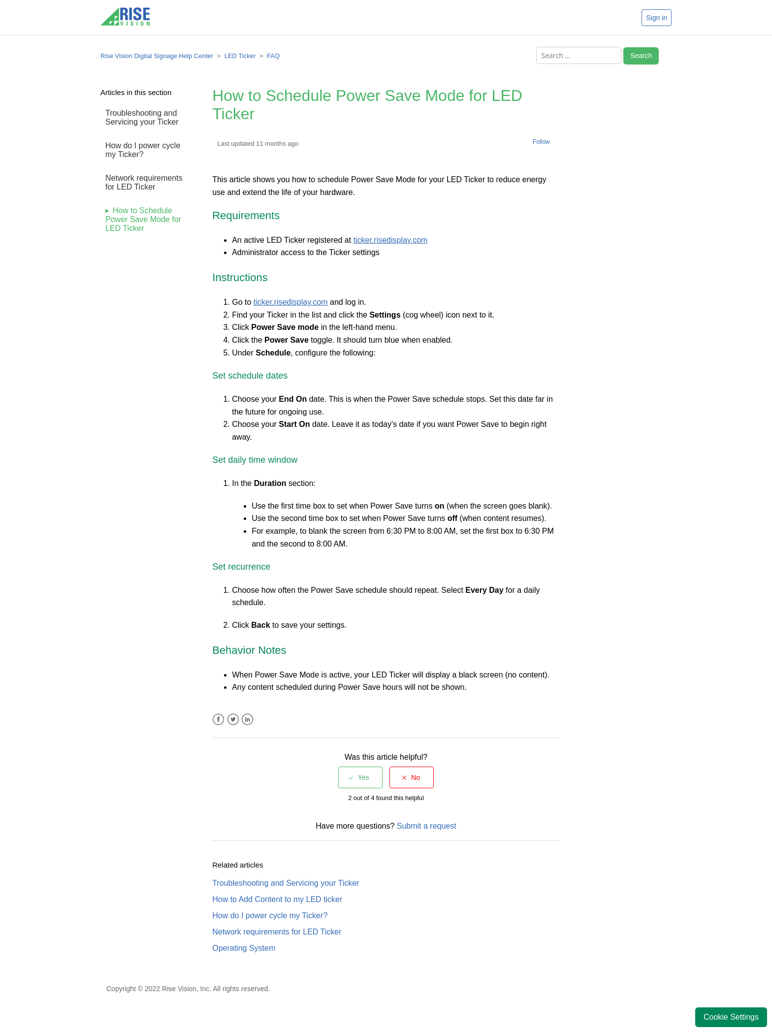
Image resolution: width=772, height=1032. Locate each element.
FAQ (273, 56)
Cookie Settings (731, 1017)
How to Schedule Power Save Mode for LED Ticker (143, 219)
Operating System (243, 948)
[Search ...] (578, 55)
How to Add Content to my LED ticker (277, 899)
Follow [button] (541, 141)
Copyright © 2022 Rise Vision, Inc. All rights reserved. (188, 989)
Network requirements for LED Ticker (144, 182)
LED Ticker (240, 56)
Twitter (233, 719)
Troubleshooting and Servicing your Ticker (142, 117)
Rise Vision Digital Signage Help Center (156, 56)
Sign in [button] (656, 18)
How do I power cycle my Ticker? (142, 150)
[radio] (360, 777)
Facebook (218, 719)
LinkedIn (247, 719)
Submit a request (426, 826)
